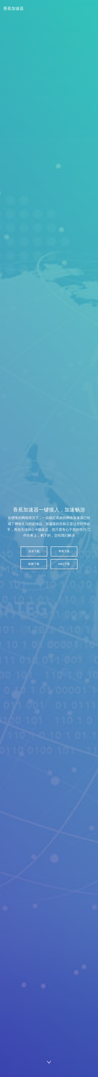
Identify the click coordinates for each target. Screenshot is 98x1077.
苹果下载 (64, 551)
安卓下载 (34, 551)
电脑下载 (34, 564)
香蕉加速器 (13, 8)
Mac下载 (64, 564)
